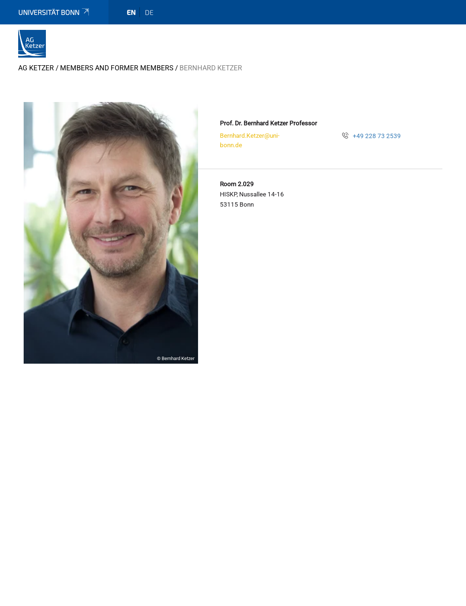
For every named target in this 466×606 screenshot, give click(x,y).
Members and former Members (116, 68)
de (149, 12)
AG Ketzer (36, 68)
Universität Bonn (54, 12)
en (131, 12)
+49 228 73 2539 (377, 136)
